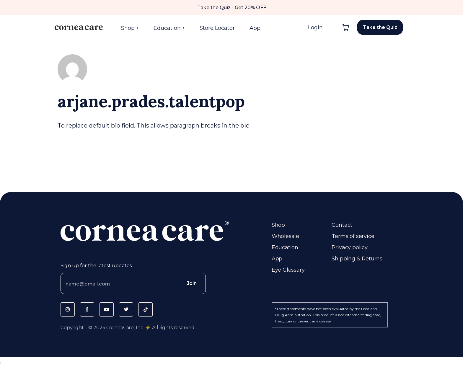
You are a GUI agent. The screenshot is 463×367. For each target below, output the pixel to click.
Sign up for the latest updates (96, 265)
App (255, 28)
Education (169, 28)
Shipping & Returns (357, 258)
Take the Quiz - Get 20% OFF (231, 7)
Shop (130, 28)
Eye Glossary (288, 270)
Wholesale (285, 236)
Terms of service (353, 236)
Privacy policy (349, 247)
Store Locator (217, 28)
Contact (342, 225)
